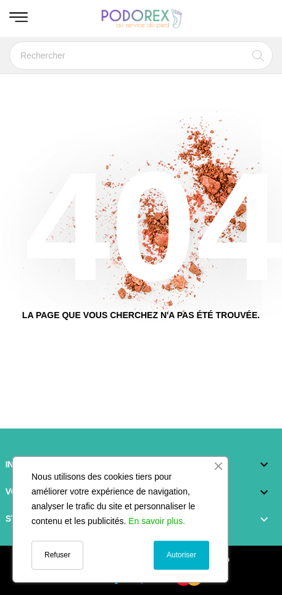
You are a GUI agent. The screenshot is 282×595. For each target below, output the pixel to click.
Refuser (57, 555)
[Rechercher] (141, 55)
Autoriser (181, 555)
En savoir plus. (156, 521)
